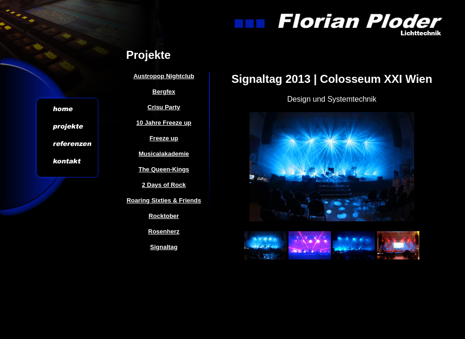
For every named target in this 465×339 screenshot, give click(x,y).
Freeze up (164, 138)
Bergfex (163, 91)
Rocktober (164, 215)
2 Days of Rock (163, 184)
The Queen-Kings (163, 169)
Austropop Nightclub (163, 76)
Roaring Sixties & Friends (164, 200)
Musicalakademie (164, 153)
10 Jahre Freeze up (163, 122)
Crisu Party (163, 107)
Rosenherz (163, 231)
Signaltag (164, 246)
